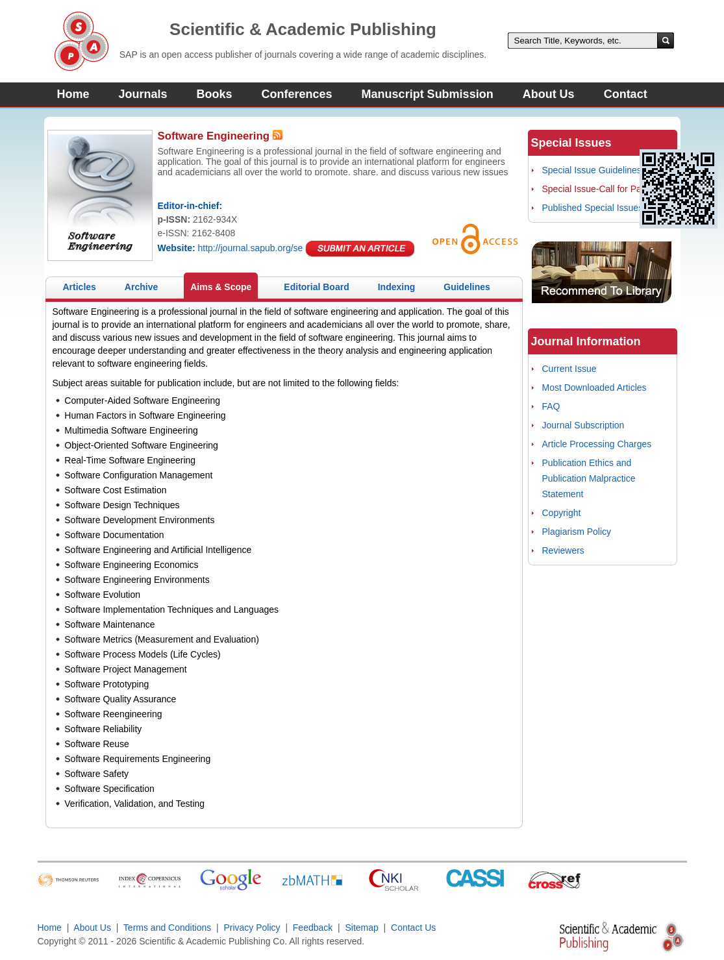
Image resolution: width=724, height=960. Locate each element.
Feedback (312, 927)
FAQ (551, 406)
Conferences (297, 94)
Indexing (397, 287)
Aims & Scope (220, 287)
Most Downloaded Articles (594, 387)
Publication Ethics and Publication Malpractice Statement (589, 478)
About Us (549, 94)
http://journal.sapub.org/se (250, 248)
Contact (625, 94)
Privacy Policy (252, 927)
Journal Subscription (583, 425)
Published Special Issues (592, 208)
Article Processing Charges (597, 444)
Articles (79, 287)
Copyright (561, 513)
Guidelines (466, 287)
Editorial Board (316, 287)
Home (73, 94)
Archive (141, 287)
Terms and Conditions (167, 927)
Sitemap (361, 927)
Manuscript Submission (427, 94)
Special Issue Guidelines (592, 170)
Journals (143, 94)
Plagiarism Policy (577, 531)
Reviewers (563, 550)
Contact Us (413, 927)
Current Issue (569, 368)
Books (214, 94)
